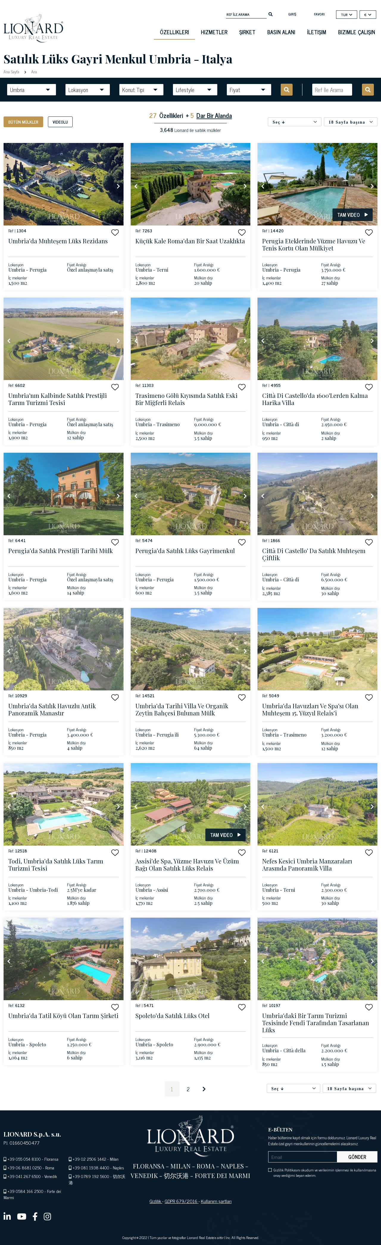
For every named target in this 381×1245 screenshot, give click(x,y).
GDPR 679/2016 (182, 1201)
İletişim (316, 31)
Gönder (357, 1157)
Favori (319, 14)
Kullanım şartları (216, 1201)
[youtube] (21, 1216)
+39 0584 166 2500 (25, 1191)
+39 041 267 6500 (24, 1176)
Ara (33, 71)
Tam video (352, 215)
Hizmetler (214, 31)
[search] (270, 13)
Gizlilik (155, 1201)
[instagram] (47, 1216)
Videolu (60, 121)
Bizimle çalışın (356, 31)
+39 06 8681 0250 (24, 1167)
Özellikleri (174, 31)
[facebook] (35, 1216)
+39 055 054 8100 (24, 1158)
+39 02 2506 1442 (89, 1158)
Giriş (292, 14)
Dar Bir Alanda (214, 115)
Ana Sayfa (12, 71)
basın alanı (281, 31)
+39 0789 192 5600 (90, 1176)
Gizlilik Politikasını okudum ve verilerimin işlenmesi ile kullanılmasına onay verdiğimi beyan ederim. (325, 1172)
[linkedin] (7, 1216)
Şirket (247, 31)
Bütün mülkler (23, 121)
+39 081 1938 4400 (90, 1167)
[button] (115, 232)
